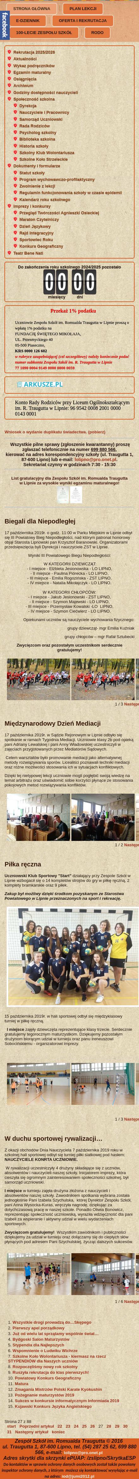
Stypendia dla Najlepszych (38, 1345)
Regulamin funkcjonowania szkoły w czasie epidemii (70, 192)
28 (109, 1426)
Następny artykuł (31, 1432)
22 (59, 1426)
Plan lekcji (83, 8)
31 (9, 1432)
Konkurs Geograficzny (41, 246)
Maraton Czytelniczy (39, 219)
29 (117, 1426)
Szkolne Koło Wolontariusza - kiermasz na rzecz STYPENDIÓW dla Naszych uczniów (57, 1358)
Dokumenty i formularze (36, 165)
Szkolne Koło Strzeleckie (43, 159)
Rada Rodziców (34, 125)
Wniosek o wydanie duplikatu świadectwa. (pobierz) (54, 432)
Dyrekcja (27, 105)
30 (125, 1426)
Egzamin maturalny (32, 72)
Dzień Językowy (35, 226)
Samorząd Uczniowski (41, 119)
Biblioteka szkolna (37, 139)
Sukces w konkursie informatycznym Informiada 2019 (67, 1400)
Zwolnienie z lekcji (37, 186)
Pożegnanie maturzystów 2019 (44, 1395)
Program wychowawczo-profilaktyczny (56, 179)
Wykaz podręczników (34, 65)
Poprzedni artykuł (37, 1426)
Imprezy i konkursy (32, 206)
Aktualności (25, 58)
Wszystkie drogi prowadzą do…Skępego (52, 1322)
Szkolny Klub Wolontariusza (46, 152)
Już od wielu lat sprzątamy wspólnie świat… (56, 1333)
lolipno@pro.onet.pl (95, 459)
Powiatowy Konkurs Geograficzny (48, 1378)
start (11, 1426)
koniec (58, 1432)
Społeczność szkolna (34, 99)
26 (92, 1426)
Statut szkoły (32, 172)
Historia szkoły (33, 146)
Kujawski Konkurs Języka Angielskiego (53, 1406)
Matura (21, 1383)
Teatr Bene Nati (28, 253)
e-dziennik (27, 20)
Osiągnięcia (24, 79)
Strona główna (31, 8)
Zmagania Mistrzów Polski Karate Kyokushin (58, 1389)
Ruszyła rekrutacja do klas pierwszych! (51, 1372)
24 (76, 1426)
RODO (97, 32)
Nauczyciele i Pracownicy (44, 112)
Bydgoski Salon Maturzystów (41, 1339)
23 (68, 1426)
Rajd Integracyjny (36, 233)
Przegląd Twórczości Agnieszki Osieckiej (59, 212)
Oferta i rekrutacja (82, 20)
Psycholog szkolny (37, 132)
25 (84, 1426)
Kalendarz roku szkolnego (44, 199)
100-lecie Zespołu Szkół (44, 32)
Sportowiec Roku (36, 239)
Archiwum (23, 85)
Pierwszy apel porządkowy (38, 1328)
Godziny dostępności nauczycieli (45, 92)
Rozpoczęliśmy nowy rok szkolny (45, 1366)
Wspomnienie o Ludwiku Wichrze (45, 1350)
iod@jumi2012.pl (78, 1476)
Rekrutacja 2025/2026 (34, 52)
